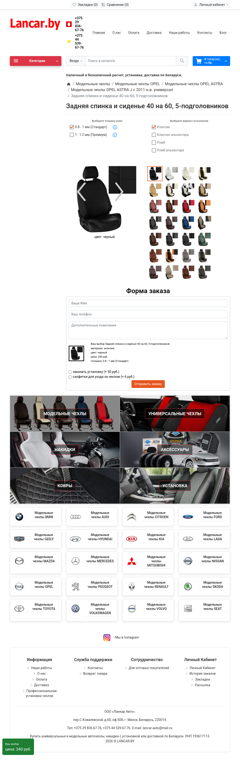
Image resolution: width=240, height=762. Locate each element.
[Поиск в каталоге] (130, 61)
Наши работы (179, 32)
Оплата (133, 32)
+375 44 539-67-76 (79, 41)
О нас (116, 32)
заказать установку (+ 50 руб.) (96, 372)
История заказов (202, 673)
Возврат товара (95, 673)
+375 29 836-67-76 (79, 24)
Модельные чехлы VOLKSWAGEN (100, 609)
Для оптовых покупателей (149, 668)
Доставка (154, 32)
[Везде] (76, 61)
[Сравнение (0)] (115, 4)
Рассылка (202, 685)
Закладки (202, 679)
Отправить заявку (148, 384)
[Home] (68, 83)
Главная (99, 32)
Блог (223, 32)
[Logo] (35, 23)
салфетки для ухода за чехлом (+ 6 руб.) (104, 377)
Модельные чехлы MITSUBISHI (156, 561)
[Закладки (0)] (85, 4)
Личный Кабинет (203, 668)
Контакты (204, 32)
